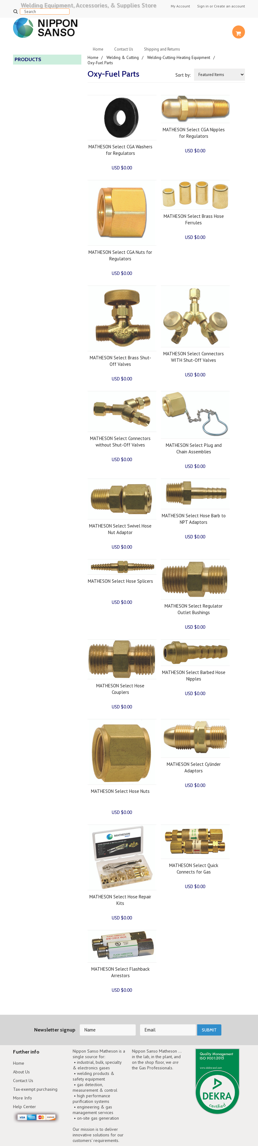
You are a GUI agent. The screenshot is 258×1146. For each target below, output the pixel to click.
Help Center (25, 1108)
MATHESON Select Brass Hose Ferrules (194, 219)
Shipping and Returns (162, 49)
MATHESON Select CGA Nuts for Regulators (120, 255)
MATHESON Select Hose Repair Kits (120, 899)
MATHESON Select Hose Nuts (120, 791)
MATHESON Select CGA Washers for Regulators (120, 149)
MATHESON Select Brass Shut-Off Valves (120, 360)
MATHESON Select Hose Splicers (120, 581)
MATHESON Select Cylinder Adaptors (194, 767)
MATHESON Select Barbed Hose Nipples (193, 675)
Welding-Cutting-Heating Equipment (179, 57)
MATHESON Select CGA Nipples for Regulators (194, 132)
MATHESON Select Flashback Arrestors (120, 972)
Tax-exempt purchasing (36, 1090)
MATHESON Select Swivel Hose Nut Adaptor (120, 529)
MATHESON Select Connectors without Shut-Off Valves (120, 441)
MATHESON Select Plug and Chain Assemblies (194, 448)
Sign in (203, 6)
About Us (22, 1072)
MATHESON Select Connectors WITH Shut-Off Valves (193, 356)
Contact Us (123, 49)
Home (98, 49)
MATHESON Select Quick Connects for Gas (193, 868)
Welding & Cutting (123, 57)
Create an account (229, 6)
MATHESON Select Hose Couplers (120, 688)
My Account (180, 6)
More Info (23, 1099)
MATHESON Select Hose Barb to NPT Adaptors (194, 518)
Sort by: (183, 75)
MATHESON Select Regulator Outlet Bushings (194, 609)
